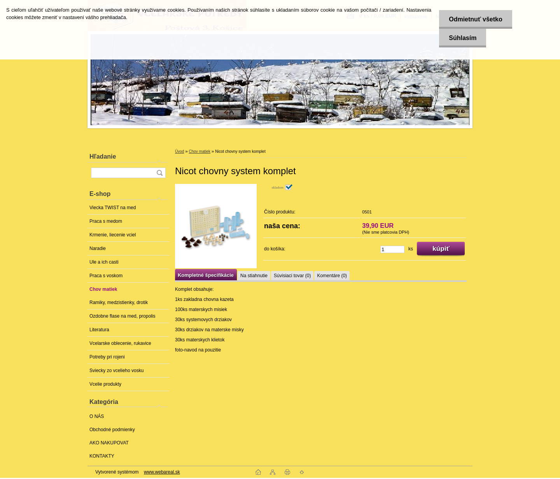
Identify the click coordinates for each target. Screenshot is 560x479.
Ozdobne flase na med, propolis (122, 316)
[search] (159, 173)
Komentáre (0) (332, 275)
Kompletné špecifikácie (206, 275)
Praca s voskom (105, 275)
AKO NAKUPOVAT (109, 443)
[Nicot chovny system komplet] (215, 226)
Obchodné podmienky (112, 429)
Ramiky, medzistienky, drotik (118, 302)
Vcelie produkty (105, 384)
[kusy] (392, 249)
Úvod (179, 151)
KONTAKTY (101, 456)
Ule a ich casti (104, 262)
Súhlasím (462, 38)
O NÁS (96, 416)
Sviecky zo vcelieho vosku (116, 370)
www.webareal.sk (162, 472)
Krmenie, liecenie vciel (112, 235)
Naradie (97, 248)
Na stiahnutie (254, 275)
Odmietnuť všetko (475, 19)
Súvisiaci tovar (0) (292, 275)
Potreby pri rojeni (107, 357)
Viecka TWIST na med (112, 207)
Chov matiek (103, 289)
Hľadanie (102, 156)
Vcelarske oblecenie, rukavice (120, 343)
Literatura (99, 329)
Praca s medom (105, 221)
